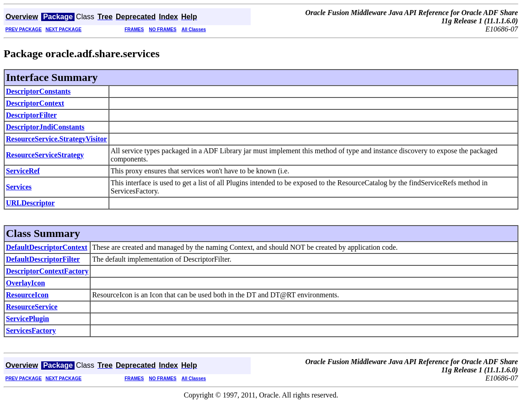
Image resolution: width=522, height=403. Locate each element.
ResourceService (32, 307)
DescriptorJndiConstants (45, 127)
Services (19, 187)
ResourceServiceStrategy (45, 155)
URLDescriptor (30, 203)
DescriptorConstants (38, 91)
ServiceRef (23, 171)
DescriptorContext (35, 103)
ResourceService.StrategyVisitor (56, 139)
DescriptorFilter (31, 115)
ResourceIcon (27, 295)
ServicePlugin (27, 318)
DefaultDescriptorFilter (43, 259)
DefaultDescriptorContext (46, 247)
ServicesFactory (31, 330)
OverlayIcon (25, 283)
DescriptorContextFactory (47, 271)
